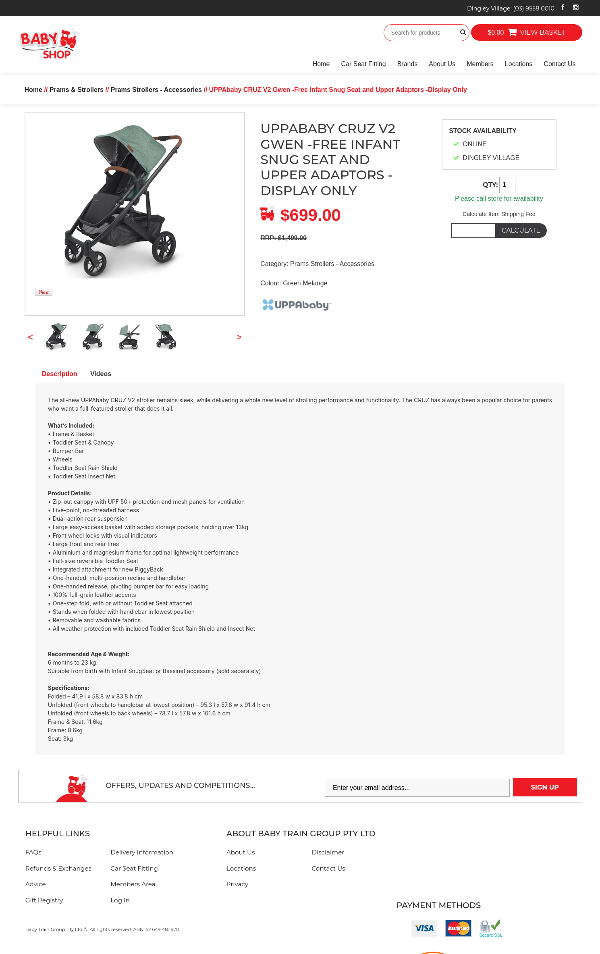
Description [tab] (59, 373)
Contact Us (559, 63)
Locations (519, 63)
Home (321, 63)
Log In (120, 900)
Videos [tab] (100, 373)
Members (480, 63)
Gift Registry (44, 900)
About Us (442, 63)
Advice (35, 884)
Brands (407, 63)
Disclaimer (327, 852)
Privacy (237, 884)
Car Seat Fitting (363, 63)
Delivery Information (141, 852)
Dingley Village (510, 8)
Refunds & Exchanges (58, 868)
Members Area (132, 884)
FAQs (33, 852)
